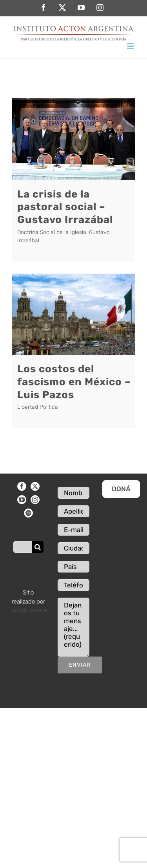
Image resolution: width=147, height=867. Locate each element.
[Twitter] (35, 486)
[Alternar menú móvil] (131, 46)
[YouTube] (21, 499)
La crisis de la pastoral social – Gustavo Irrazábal (65, 207)
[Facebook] (21, 486)
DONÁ (121, 489)
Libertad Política (37, 407)
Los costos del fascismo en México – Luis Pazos (74, 382)
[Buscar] (38, 547)
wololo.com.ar (30, 610)
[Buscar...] (22, 547)
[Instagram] (35, 499)
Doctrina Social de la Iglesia (51, 232)
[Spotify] (28, 513)
